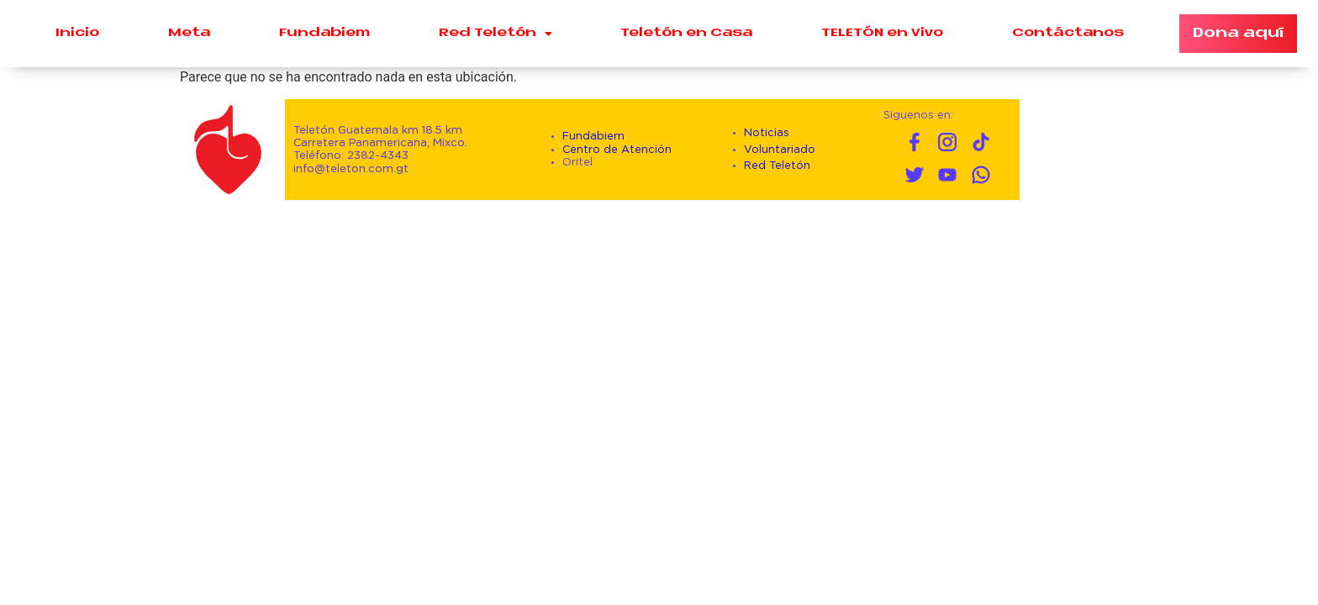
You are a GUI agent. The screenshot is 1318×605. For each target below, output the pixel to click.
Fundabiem (324, 33)
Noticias (766, 133)
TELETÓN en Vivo (882, 33)
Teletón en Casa (686, 33)
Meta (189, 33)
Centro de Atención (617, 150)
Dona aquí (1238, 33)
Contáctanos (1068, 33)
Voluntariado (779, 150)
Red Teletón (495, 33)
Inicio (77, 33)
